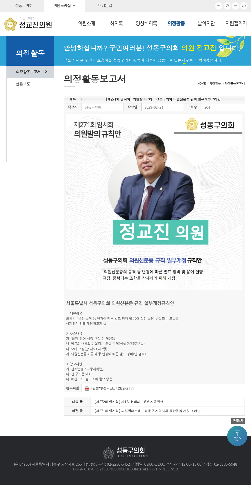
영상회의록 (146, 24)
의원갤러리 (236, 24)
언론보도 (23, 83)
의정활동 (176, 24)
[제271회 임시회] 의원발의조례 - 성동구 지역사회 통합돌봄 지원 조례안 (147, 410)
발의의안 (206, 24)
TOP (237, 439)
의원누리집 (62, 6)
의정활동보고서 (28, 71)
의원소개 (86, 24)
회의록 (116, 24)
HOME (201, 83)
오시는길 (105, 6)
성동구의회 (24, 6)
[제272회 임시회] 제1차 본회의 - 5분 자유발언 (128, 401)
